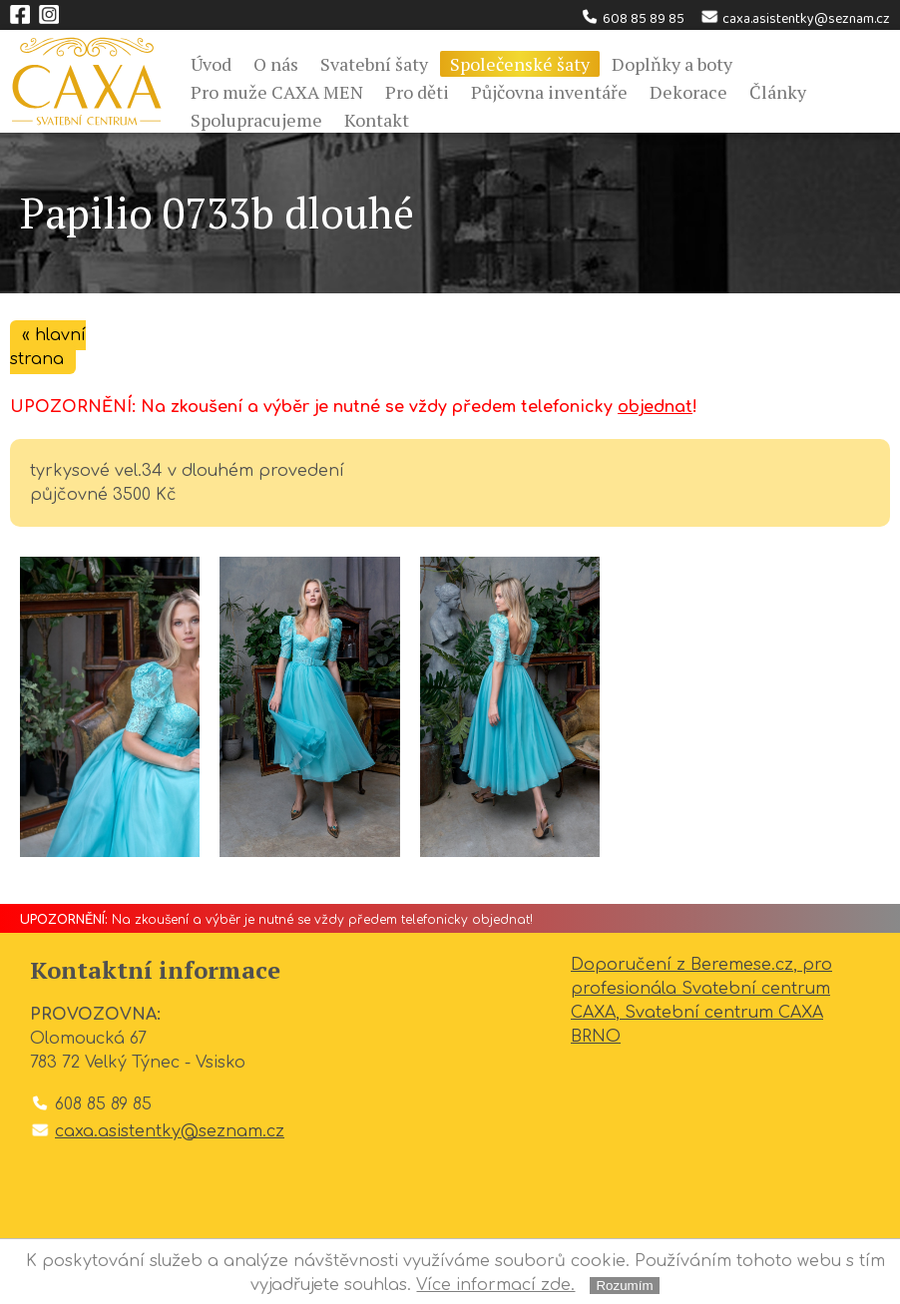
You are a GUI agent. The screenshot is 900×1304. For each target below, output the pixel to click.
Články (777, 92)
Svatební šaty (374, 64)
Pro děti (417, 92)
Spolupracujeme (256, 120)
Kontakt (376, 120)
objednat (655, 407)
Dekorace (688, 92)
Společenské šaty (520, 64)
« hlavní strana (48, 347)
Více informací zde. (495, 1285)
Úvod (211, 64)
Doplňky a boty (672, 64)
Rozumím (624, 1285)
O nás (275, 64)
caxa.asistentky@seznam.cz (794, 19)
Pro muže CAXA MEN (277, 92)
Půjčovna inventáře (549, 92)
